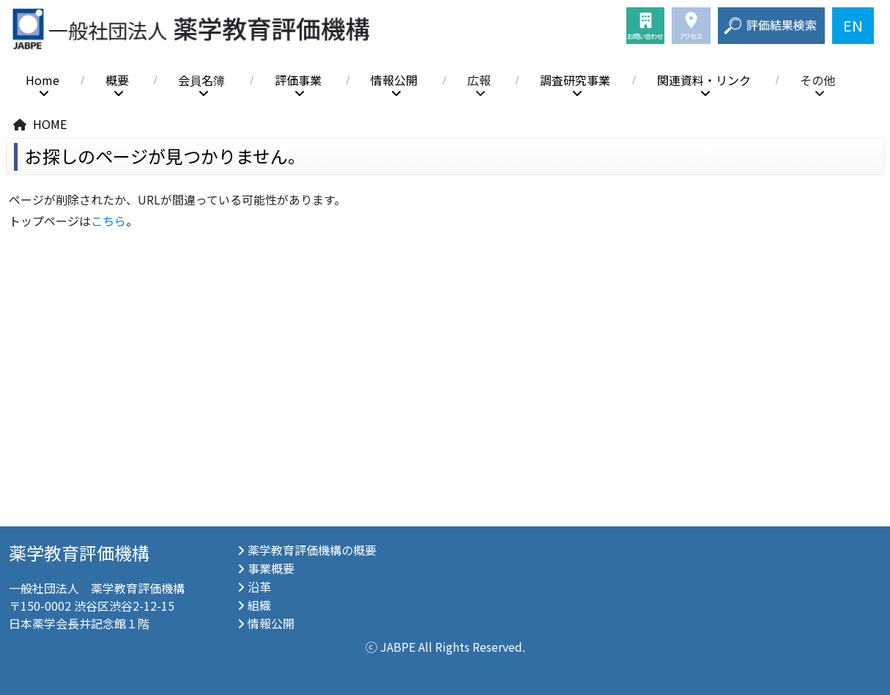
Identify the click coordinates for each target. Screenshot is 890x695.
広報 (479, 80)
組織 (259, 605)
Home (42, 80)
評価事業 (298, 80)
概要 (117, 80)
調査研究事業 (575, 80)
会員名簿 (201, 80)
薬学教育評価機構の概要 (312, 550)
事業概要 (271, 568)
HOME (50, 124)
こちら (108, 220)
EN (853, 25)
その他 (817, 80)
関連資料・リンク (704, 80)
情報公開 (394, 80)
